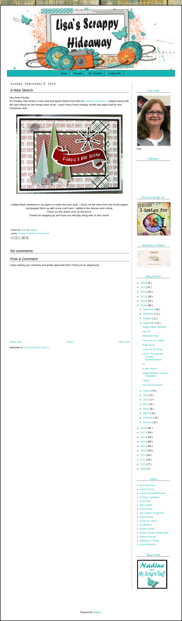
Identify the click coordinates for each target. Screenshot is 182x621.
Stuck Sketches (148, 544)
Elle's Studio (146, 505)
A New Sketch (149, 368)
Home (64, 73)
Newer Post (15, 341)
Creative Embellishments (152, 493)
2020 (143, 301)
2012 (143, 455)
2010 (143, 464)
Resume (78, 73)
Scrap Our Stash (148, 521)
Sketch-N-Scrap (148, 536)
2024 (143, 283)
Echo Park (145, 501)
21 (143, 364)
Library (146, 380)
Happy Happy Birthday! (154, 327)
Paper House (146, 517)
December (148, 309)
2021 (143, 296)
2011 (143, 459)
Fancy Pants (43, 233)
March (146, 413)
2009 (143, 468)
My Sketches (95, 73)
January (147, 422)
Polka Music (148, 345)
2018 (143, 428)
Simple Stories (147, 528)
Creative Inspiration (27, 233)
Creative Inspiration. (95, 101)
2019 (143, 305)
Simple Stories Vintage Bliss (154, 532)
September (149, 323)
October (147, 318)
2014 (143, 446)
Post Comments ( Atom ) (36, 347)
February (148, 417)
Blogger (97, 612)
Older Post (123, 341)
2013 (143, 450)
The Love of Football (153, 340)
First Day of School (152, 385)
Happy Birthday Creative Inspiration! (155, 374)
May (145, 404)
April (145, 408)
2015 (143, 441)
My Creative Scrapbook (152, 513)
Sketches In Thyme (150, 540)
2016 (143, 437)
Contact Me (115, 73)
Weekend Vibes (150, 336)
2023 (143, 287)
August (147, 390)
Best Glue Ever (147, 485)
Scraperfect (146, 524)
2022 (143, 291)
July (145, 395)
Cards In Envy (147, 489)
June (146, 399)
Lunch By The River (152, 349)
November (148, 313)
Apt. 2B (146, 331)
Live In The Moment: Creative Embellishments (153, 357)
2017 (143, 432)
